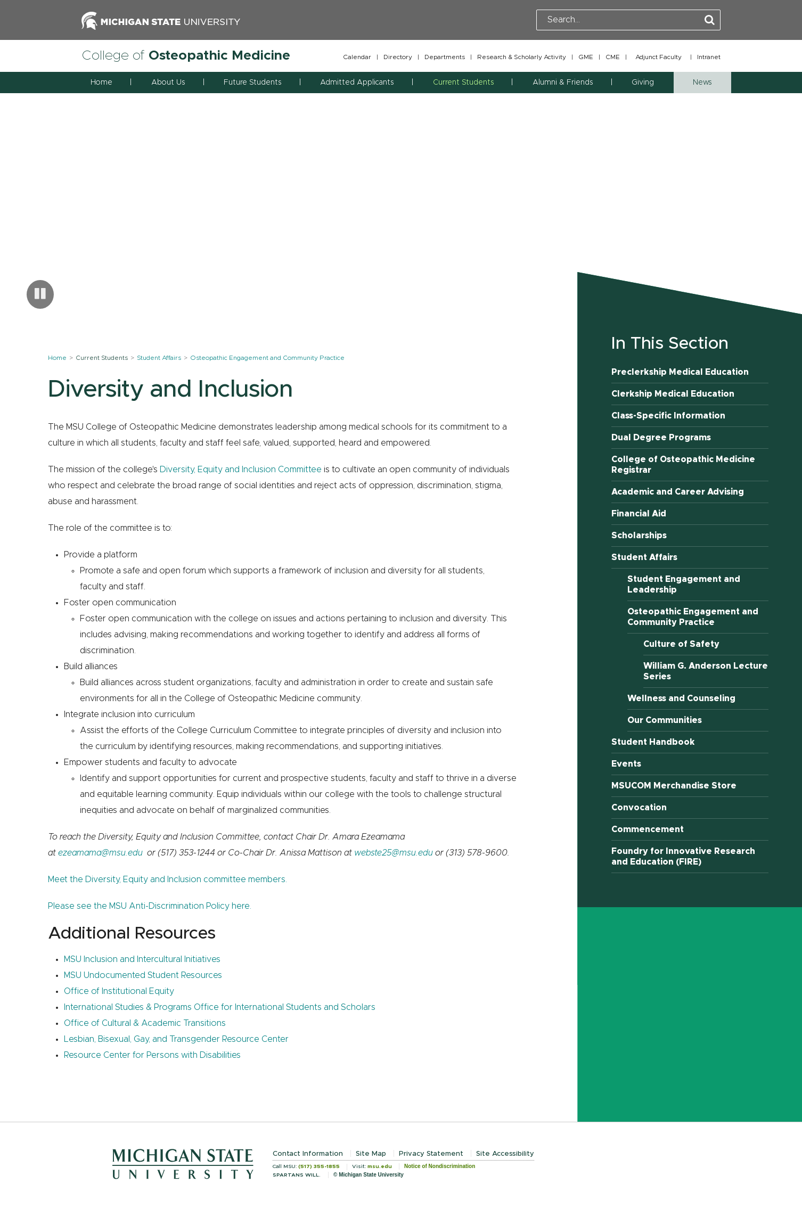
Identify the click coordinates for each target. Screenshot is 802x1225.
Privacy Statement (431, 1153)
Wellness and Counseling (681, 698)
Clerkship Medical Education (672, 394)
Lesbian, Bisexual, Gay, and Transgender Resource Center (176, 1039)
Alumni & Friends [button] (563, 82)
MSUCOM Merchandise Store (673, 786)
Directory (397, 57)
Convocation (639, 807)
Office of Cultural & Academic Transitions (145, 1023)
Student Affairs (159, 358)
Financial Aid (638, 513)
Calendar (357, 57)
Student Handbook (653, 742)
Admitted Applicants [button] (357, 82)
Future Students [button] (252, 82)
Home (101, 82)
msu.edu (379, 1166)
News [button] (702, 82)
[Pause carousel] (40, 294)
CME (612, 57)
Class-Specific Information (668, 416)
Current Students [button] (463, 82)
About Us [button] (168, 82)
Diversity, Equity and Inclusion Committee (241, 469)
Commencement (647, 829)
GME (585, 57)
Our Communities (664, 720)
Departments (444, 57)
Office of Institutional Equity (119, 991)
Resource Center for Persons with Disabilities (152, 1055)
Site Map (371, 1153)
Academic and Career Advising (677, 492)
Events (626, 764)
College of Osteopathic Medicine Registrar (683, 464)
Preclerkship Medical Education (680, 372)
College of (185, 55)
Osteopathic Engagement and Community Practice (267, 358)
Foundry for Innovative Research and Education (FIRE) (683, 856)
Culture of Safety (681, 644)
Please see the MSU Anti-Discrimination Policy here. (149, 906)
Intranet (709, 57)
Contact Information (308, 1153)
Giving (643, 82)
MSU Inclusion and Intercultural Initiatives (142, 959)
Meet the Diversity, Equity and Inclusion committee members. (167, 879)
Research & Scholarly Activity (521, 57)
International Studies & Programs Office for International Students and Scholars (219, 1007)
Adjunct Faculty (658, 57)
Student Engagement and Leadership (683, 584)
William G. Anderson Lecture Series (705, 671)
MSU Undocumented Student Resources (143, 975)
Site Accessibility (505, 1153)
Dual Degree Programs (661, 437)
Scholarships (639, 535)
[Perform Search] (709, 20)
